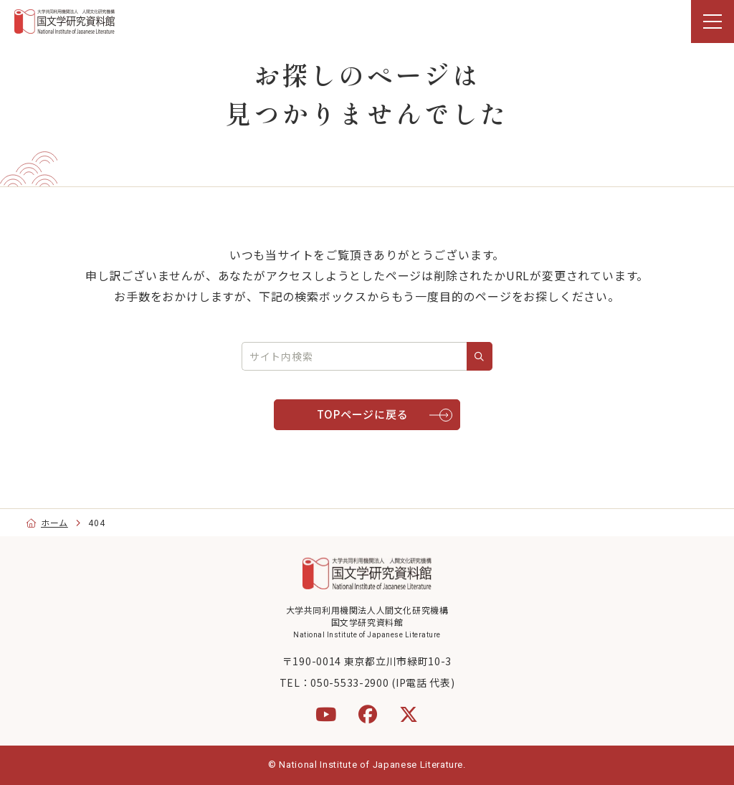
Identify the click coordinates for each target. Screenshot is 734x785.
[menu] (712, 21)
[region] (367, 21)
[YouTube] (326, 714)
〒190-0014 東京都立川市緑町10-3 (367, 661)
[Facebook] (368, 714)
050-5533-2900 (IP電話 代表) (382, 682)
